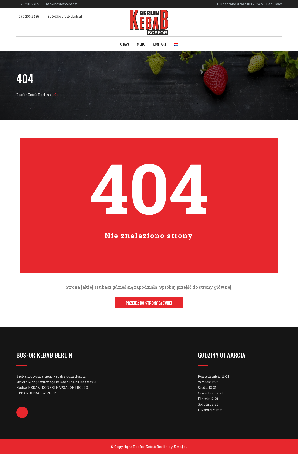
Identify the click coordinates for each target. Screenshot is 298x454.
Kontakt (160, 44)
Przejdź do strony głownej (149, 303)
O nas (124, 44)
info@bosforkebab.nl (61, 4)
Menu (141, 44)
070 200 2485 (29, 4)
